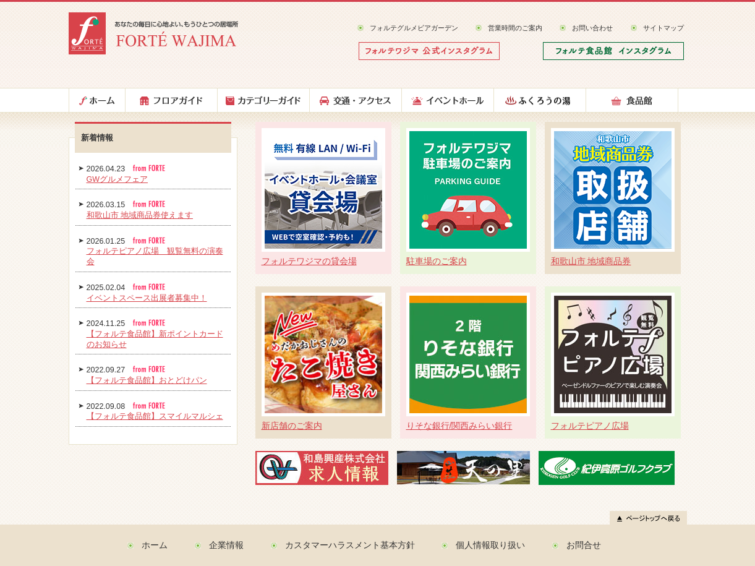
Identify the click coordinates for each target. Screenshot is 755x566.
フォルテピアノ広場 (590, 426)
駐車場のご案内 (436, 261)
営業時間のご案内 (515, 28)
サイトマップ (663, 28)
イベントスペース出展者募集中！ (147, 298)
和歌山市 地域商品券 (591, 261)
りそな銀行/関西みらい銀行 (459, 426)
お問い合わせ (592, 28)
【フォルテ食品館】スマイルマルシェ (155, 416)
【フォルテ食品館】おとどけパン (147, 380)
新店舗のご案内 (292, 426)
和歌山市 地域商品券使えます (140, 215)
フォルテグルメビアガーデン (414, 28)
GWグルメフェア (117, 179)
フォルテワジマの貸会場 (309, 261)
